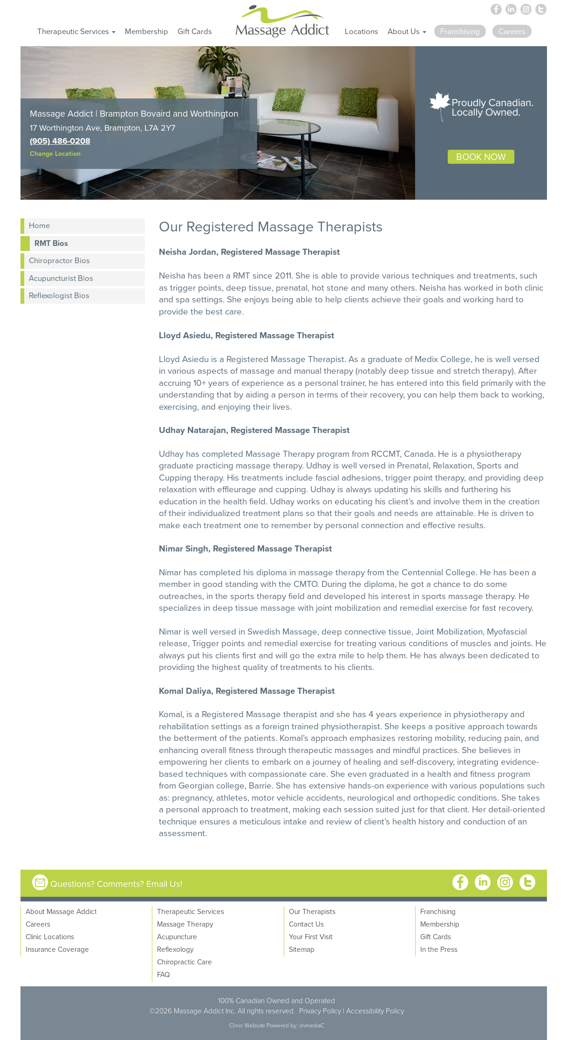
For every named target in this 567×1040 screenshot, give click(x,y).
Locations (361, 31)
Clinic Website (247, 1025)
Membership (146, 31)
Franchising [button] (460, 31)
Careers (38, 924)
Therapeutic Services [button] (76, 31)
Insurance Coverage (57, 949)
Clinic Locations (50, 936)
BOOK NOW (481, 156)
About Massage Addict (61, 911)
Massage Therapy (185, 924)
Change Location (55, 153)
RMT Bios (51, 243)
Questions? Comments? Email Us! (116, 883)
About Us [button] (407, 31)
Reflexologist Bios (59, 295)
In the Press (439, 949)
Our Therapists (312, 911)
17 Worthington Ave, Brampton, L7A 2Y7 (102, 127)
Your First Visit (311, 936)
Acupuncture (177, 936)
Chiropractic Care (184, 961)
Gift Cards (195, 31)
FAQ (163, 974)
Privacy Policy (320, 1010)
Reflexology (175, 949)
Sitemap (301, 949)
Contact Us (306, 924)
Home (39, 225)
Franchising (438, 911)
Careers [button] (512, 31)
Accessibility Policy (375, 1010)
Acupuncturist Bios (61, 277)
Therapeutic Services (190, 911)
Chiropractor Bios (59, 260)
